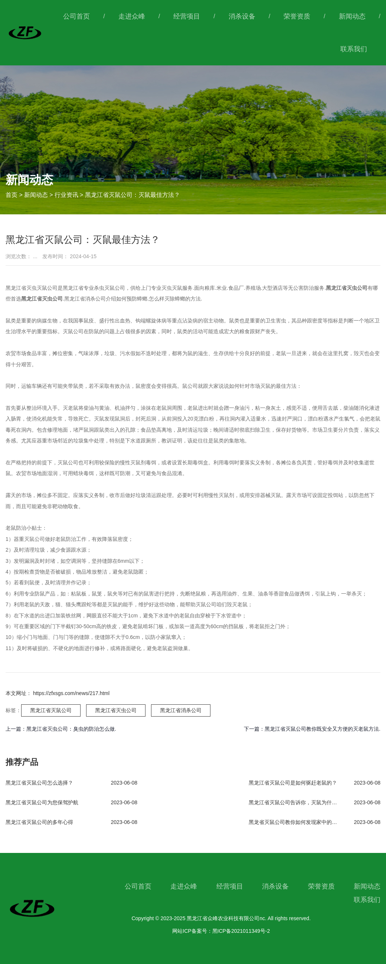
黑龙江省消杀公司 (181, 710)
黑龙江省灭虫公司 (116, 710)
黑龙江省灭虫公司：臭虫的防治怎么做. (71, 729)
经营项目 (186, 16)
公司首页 (76, 16)
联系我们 (353, 49)
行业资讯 (66, 195)
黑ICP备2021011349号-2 (241, 931)
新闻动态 (352, 16)
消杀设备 (242, 16)
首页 (12, 195)
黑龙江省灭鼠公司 (51, 710)
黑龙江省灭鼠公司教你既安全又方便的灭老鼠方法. (322, 729)
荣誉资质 (297, 16)
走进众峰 (131, 16)
